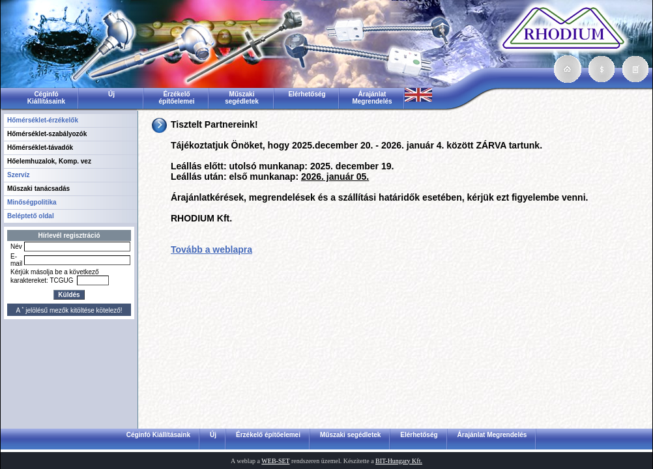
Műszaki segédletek (242, 98)
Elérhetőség (306, 94)
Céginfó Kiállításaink (46, 98)
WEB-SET (275, 460)
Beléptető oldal (30, 216)
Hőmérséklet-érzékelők (42, 120)
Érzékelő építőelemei (176, 98)
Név (16, 246)
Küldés (69, 294)
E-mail (16, 260)
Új (111, 94)
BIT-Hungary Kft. (398, 460)
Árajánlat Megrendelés (372, 98)
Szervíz (18, 174)
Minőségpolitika (32, 202)
